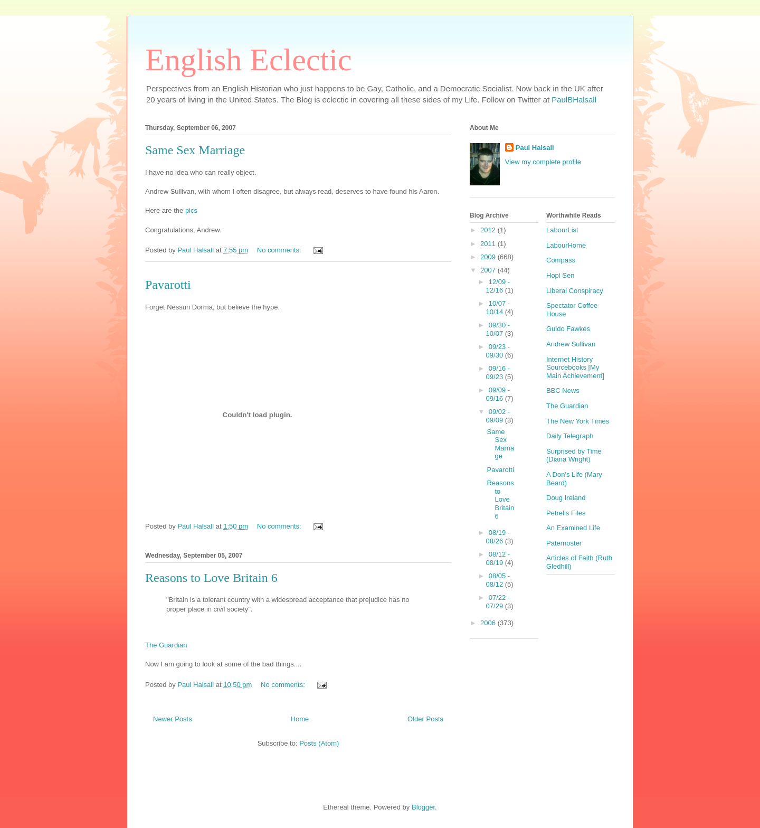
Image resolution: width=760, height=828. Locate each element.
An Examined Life (573, 528)
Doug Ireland (565, 498)
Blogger (423, 807)
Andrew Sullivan (570, 344)
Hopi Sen (560, 275)
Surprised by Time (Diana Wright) (574, 455)
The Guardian (166, 645)
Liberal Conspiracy (574, 291)
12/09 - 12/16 (498, 286)
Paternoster (564, 543)
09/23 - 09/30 (498, 351)
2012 (489, 230)
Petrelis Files (565, 513)
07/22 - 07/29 (498, 602)
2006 (489, 623)
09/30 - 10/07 (498, 329)
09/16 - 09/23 (498, 372)
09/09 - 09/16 (498, 394)
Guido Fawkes (568, 329)
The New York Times (577, 421)
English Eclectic (248, 59)
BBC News (563, 390)
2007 (489, 270)
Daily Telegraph (569, 436)
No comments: (280, 250)
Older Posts (425, 719)
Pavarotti (168, 284)
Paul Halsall (535, 148)
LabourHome (566, 245)
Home (300, 719)
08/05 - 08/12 (498, 580)
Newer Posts (172, 719)
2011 (489, 244)
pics (191, 210)
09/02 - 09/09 (498, 416)
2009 (489, 257)
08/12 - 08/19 (498, 558)
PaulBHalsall (574, 99)
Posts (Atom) (319, 743)
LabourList (562, 230)
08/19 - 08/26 (498, 537)
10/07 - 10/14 (498, 307)
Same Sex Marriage (195, 150)
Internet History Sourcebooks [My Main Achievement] (575, 367)
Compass (560, 260)
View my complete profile (543, 162)
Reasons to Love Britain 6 (211, 578)
